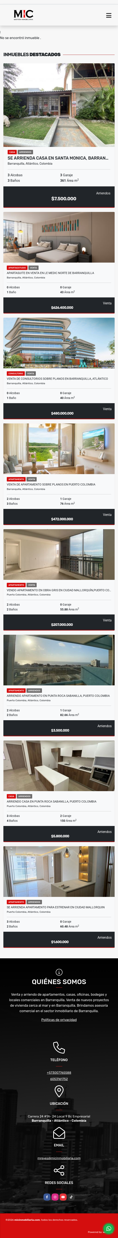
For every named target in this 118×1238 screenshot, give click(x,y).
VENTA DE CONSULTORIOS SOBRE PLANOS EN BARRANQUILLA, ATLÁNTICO (57, 378)
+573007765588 (59, 1073)
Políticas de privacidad (59, 1020)
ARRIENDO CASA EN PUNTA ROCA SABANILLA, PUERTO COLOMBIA (51, 801)
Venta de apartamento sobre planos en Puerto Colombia (51, 484)
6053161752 (59, 1079)
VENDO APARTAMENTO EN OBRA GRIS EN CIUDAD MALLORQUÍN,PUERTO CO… (59, 590)
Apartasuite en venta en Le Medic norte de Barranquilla (50, 273)
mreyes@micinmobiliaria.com (59, 1158)
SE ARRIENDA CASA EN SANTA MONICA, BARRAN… (58, 158)
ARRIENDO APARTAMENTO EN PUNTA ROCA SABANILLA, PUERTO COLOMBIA (58, 695)
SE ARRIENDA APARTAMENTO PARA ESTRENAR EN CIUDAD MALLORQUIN (56, 907)
